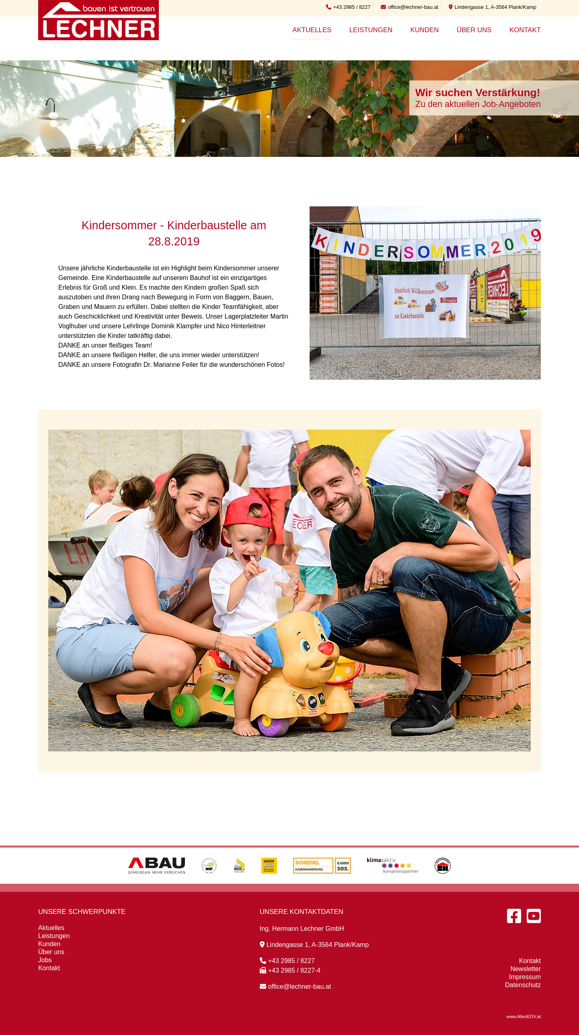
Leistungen (370, 30)
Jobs (45, 960)
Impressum (525, 976)
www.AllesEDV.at (524, 1016)
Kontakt (525, 30)
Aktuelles (311, 30)
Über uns (474, 30)
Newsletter (525, 968)
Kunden (424, 30)
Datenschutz (523, 985)
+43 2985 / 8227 (348, 7)
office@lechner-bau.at (409, 7)
